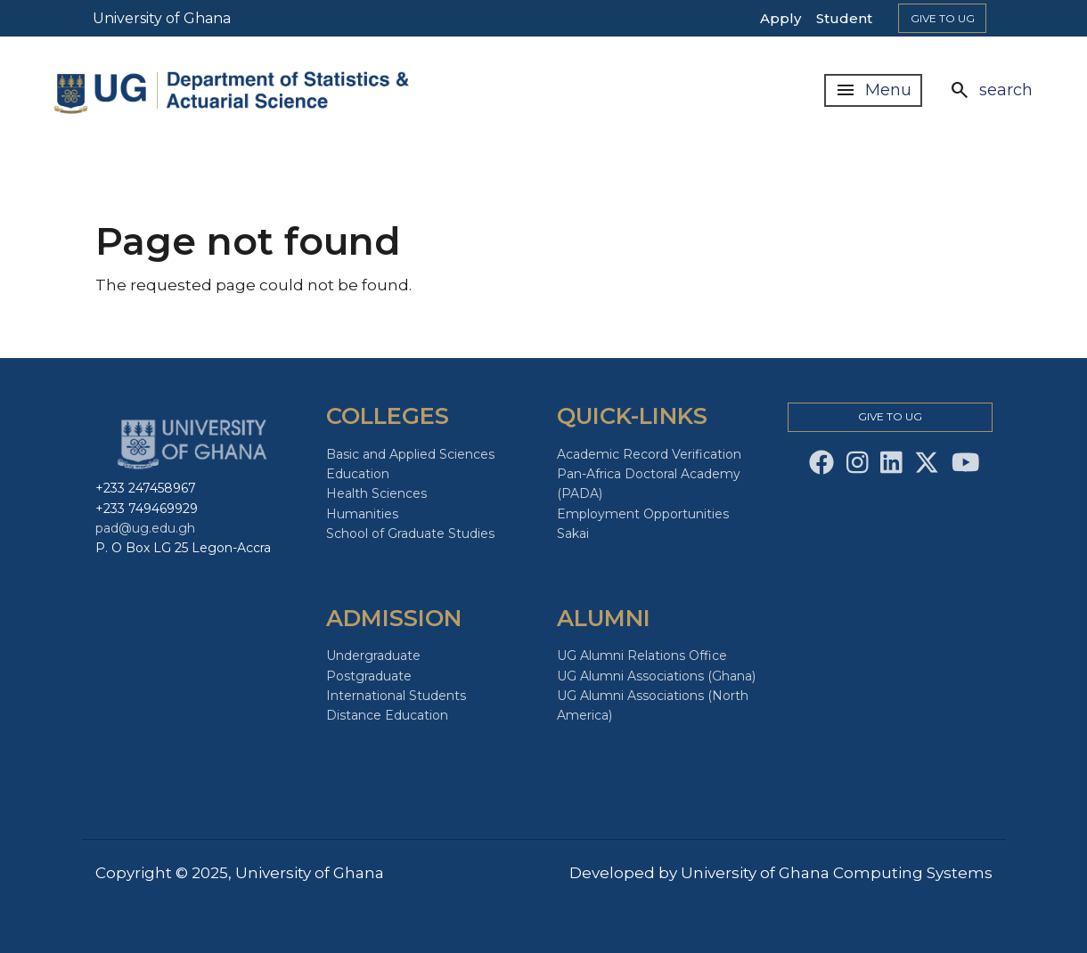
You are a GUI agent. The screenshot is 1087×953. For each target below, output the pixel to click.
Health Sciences (376, 493)
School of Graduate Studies (410, 533)
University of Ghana (162, 18)
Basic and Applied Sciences (410, 454)
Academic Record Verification (649, 454)
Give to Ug (943, 18)
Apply (780, 18)
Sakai (573, 533)
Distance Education (387, 715)
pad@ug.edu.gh (145, 528)
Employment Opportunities (643, 514)
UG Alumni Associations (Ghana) (656, 676)
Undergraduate (373, 656)
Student (844, 18)
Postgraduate (369, 676)
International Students (396, 696)
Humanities (362, 514)
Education (357, 474)
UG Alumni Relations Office (642, 656)
